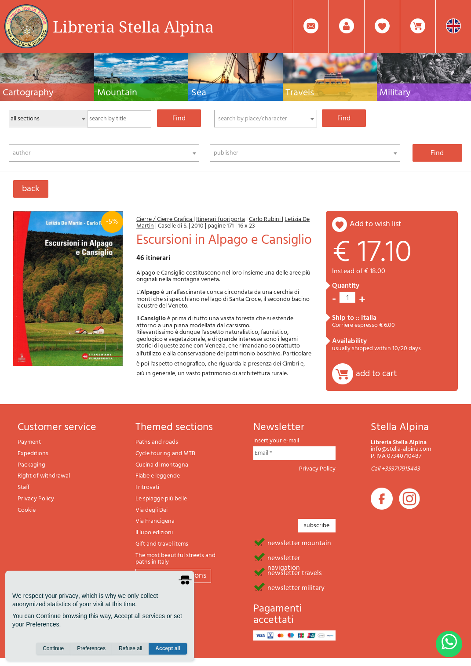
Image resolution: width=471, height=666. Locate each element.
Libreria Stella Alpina (133, 26)
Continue (53, 649)
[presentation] (320, 493)
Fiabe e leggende (157, 476)
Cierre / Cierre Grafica (165, 219)
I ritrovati (147, 487)
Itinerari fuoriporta (220, 219)
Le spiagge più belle (161, 498)
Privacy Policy (36, 498)
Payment (29, 442)
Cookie (27, 510)
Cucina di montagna (161, 465)
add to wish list (376, 224)
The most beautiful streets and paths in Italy (175, 559)
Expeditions (33, 453)
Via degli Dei (151, 510)
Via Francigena (155, 521)
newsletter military (296, 587)
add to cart (376, 374)
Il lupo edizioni (154, 532)
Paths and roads (156, 442)
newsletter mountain (299, 542)
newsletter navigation (283, 557)
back (31, 189)
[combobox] (266, 118)
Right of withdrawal (44, 476)
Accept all (167, 649)
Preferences (91, 649)
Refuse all (130, 649)
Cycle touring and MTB (165, 453)
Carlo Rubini (265, 219)
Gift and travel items (161, 544)
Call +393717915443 (395, 469)
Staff (23, 487)
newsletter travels (294, 572)
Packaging (31, 465)
